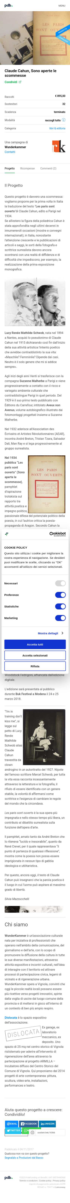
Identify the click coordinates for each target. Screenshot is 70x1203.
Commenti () (48, 168)
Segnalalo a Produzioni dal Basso (24, 1157)
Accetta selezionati (35, 655)
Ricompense (27, 168)
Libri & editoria (57, 128)
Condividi (13, 82)
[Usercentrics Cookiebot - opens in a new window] (50, 534)
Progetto (10, 168)
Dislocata (11, 1017)
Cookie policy (45, 1181)
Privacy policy (59, 1181)
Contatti (10, 152)
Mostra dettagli (48, 633)
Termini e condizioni (28, 1181)
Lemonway (60, 1187)
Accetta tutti (35, 644)
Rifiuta (35, 666)
